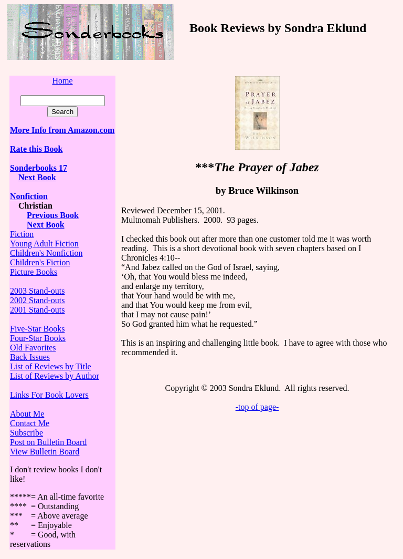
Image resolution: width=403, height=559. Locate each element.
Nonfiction (29, 196)
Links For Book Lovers (49, 394)
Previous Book (53, 215)
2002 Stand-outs (37, 300)
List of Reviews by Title (50, 366)
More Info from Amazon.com (62, 130)
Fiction (22, 234)
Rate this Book (36, 148)
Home (62, 80)
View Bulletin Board (44, 451)
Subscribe (26, 432)
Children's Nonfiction (46, 253)
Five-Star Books (37, 328)
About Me (27, 413)
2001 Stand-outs (37, 309)
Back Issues (30, 357)
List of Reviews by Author (54, 375)
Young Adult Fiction (44, 243)
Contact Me (29, 423)
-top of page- (257, 406)
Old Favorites (33, 347)
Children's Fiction (40, 262)
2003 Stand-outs (37, 290)
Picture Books (33, 271)
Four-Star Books (38, 338)
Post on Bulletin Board (48, 442)
